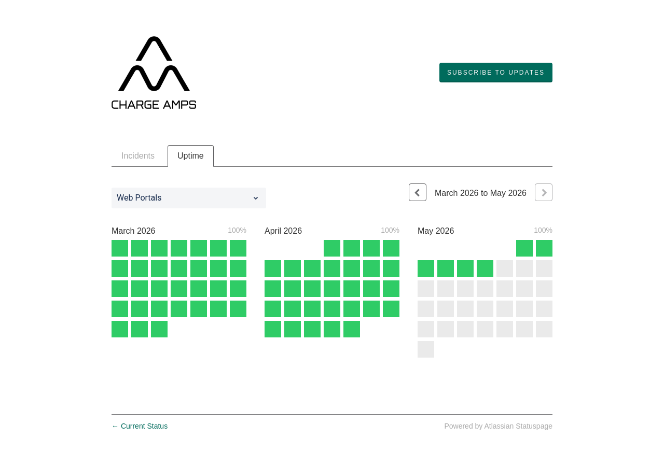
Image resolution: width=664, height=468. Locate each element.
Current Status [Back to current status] (140, 426)
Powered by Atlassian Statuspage (498, 426)
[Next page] (543, 192)
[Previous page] (417, 192)
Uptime (190, 155)
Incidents (138, 155)
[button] (495, 72)
